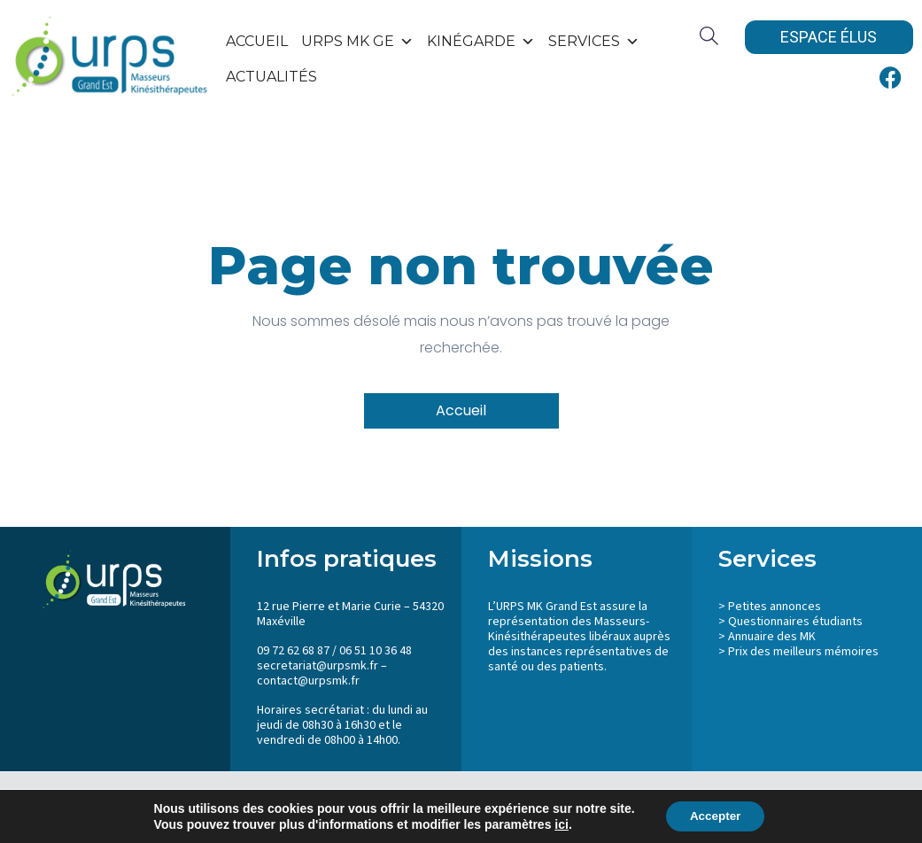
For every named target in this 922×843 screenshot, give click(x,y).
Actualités (271, 76)
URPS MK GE (357, 41)
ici (558, 823)
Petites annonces (774, 606)
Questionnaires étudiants (795, 621)
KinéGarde (481, 41)
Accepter (715, 815)
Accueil (257, 41)
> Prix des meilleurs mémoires (798, 652)
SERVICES (593, 41)
